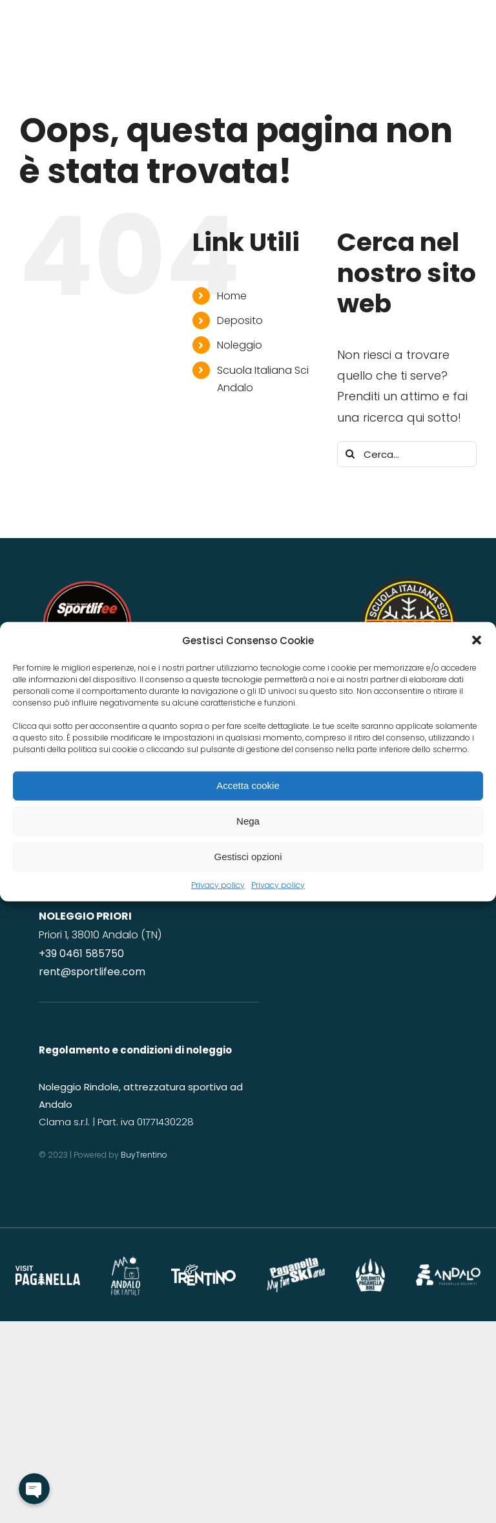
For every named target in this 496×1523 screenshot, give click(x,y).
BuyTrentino (145, 1154)
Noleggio (239, 345)
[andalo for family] (125, 1260)
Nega (248, 821)
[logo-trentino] (203, 1270)
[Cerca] (350, 454)
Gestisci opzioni (248, 856)
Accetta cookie (248, 785)
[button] (476, 640)
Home (232, 295)
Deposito (240, 320)
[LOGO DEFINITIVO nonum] (87, 582)
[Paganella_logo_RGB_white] (48, 1271)
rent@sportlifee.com (92, 971)
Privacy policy (218, 884)
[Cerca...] (407, 454)
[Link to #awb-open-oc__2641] (470, 97)
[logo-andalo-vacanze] (448, 1270)
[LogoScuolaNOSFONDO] (408, 582)
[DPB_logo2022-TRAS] (370, 1264)
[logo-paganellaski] (296, 1263)
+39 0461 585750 (81, 953)
